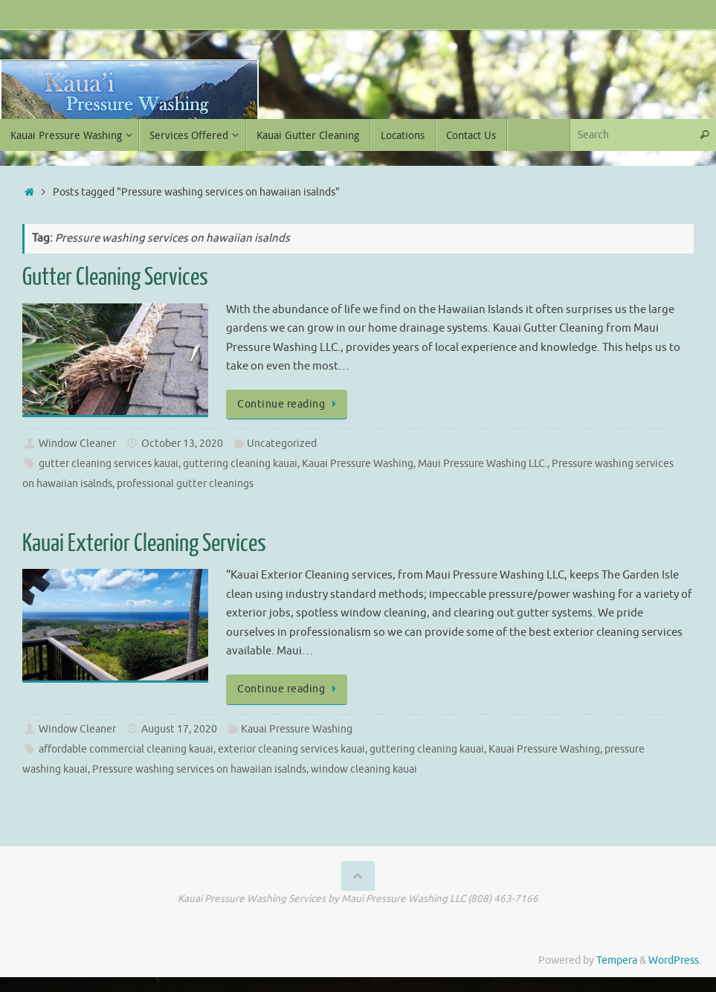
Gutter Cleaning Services (115, 277)
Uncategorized (282, 443)
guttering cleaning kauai (240, 463)
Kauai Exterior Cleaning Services (144, 543)
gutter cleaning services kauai (108, 463)
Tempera (616, 960)
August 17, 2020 (179, 729)
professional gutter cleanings (185, 483)
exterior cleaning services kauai (291, 749)
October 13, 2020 (182, 443)
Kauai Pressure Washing (357, 463)
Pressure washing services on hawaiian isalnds (199, 769)
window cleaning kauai (364, 769)
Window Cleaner (77, 443)
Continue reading (289, 404)
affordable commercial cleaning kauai (126, 749)
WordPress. (674, 960)
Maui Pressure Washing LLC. (482, 463)
